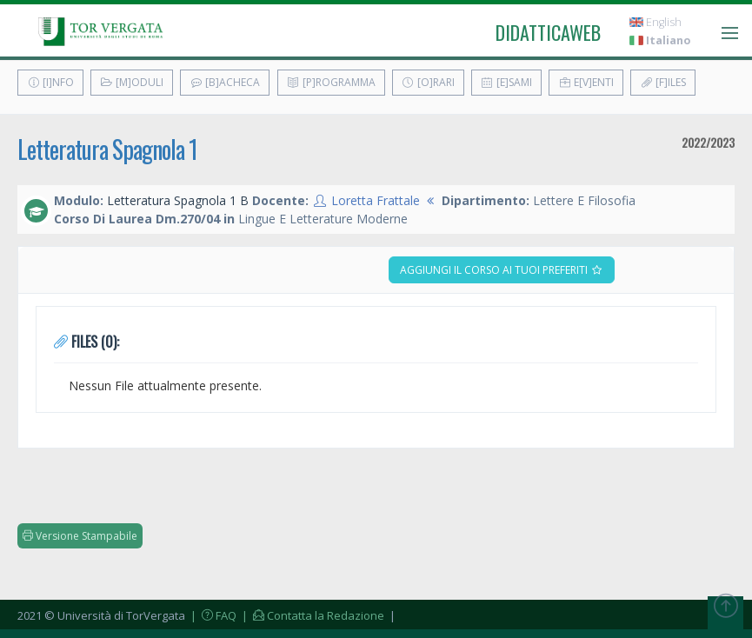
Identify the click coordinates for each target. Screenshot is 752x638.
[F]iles (663, 82)
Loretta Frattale (375, 200)
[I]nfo (50, 82)
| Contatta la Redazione (311, 615)
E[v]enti (586, 82)
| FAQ (212, 615)
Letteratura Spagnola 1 (107, 149)
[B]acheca (225, 82)
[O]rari (428, 82)
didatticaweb (548, 32)
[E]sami (506, 82)
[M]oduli (131, 82)
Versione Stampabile (80, 535)
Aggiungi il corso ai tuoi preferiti (501, 270)
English (655, 22)
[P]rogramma (331, 82)
